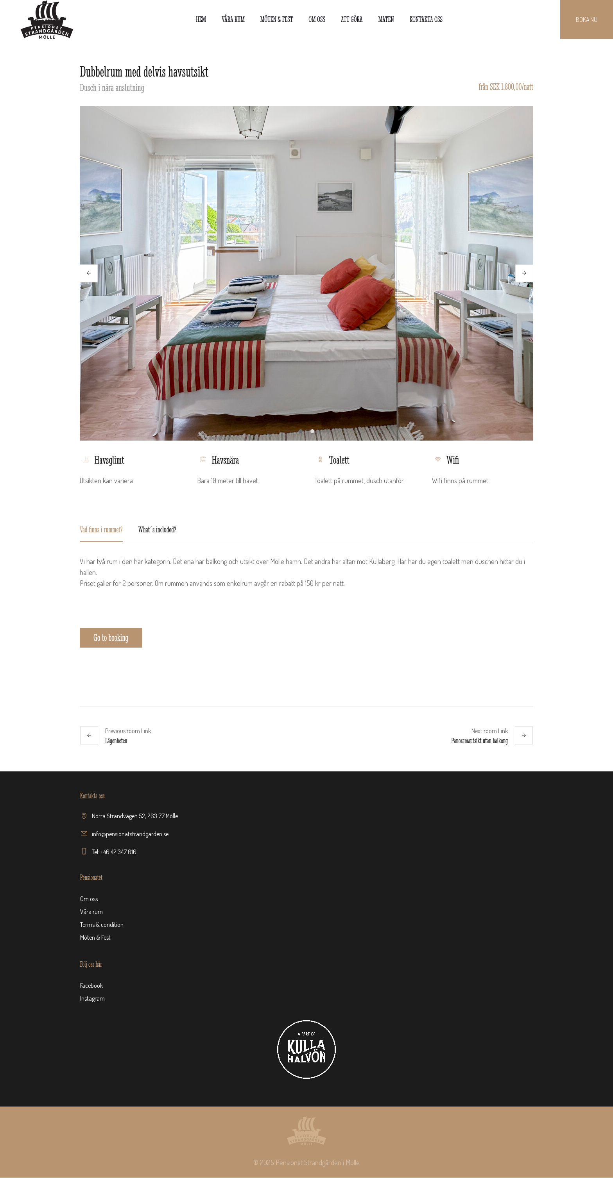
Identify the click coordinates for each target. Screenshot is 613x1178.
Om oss (89, 899)
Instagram (92, 999)
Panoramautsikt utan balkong (479, 741)
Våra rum (91, 912)
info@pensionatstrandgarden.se (130, 834)
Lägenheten (116, 741)
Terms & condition (102, 925)
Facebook (91, 986)
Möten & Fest (95, 938)
